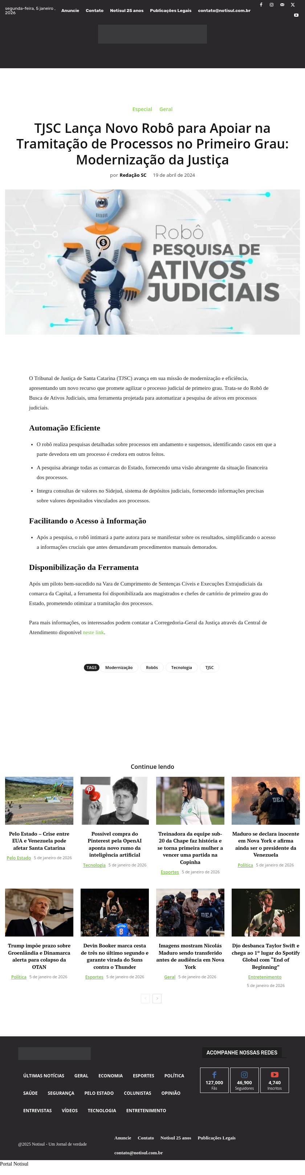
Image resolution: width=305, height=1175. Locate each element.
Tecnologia (181, 667)
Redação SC (133, 175)
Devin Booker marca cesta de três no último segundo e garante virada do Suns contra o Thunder (115, 956)
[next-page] (157, 998)
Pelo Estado (19, 858)
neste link (93, 632)
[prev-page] (145, 998)
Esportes (170, 872)
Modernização (119, 667)
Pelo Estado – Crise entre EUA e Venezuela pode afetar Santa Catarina (39, 840)
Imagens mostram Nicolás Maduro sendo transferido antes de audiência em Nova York (190, 956)
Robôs (152, 667)
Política (245, 865)
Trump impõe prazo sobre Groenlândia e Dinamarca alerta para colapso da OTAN (39, 956)
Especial (142, 110)
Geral (166, 110)
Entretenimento (265, 977)
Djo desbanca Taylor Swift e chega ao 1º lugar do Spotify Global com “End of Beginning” (266, 956)
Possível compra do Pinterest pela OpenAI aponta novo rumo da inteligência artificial (115, 844)
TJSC (210, 667)
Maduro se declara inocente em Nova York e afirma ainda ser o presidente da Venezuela (266, 844)
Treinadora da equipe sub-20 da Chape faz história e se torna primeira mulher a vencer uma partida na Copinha (190, 847)
